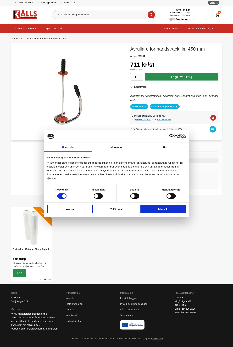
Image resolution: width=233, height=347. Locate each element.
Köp (19, 273)
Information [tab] (116, 147)
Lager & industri (53, 28)
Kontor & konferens (25, 28)
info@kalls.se (164, 119)
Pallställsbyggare (129, 298)
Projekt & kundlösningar (201, 28)
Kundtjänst (175, 15)
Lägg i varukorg (181, 77)
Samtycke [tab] (68, 147)
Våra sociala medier (130, 309)
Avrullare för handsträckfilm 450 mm (46, 38)
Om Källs (186, 15)
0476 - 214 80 (183, 10)
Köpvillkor (71, 298)
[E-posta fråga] (213, 118)
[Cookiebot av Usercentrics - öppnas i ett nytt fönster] (171, 136)
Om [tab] (165, 147)
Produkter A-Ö (171, 28)
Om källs (70, 309)
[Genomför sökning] (151, 14)
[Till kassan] (218, 14)
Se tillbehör (137, 106)
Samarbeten (126, 315)
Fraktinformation (74, 304)
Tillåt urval (117, 209)
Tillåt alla (163, 209)
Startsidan (16, 38)
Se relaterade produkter (162, 106)
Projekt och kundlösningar (133, 304)
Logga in (214, 3)
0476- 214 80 (144, 119)
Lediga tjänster (73, 321)
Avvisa (70, 209)
